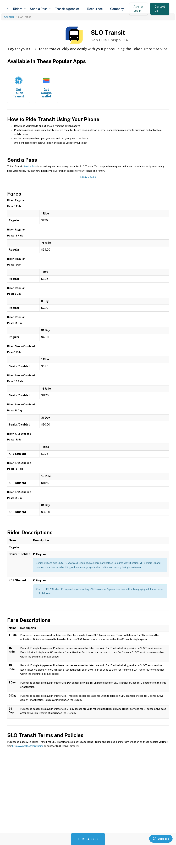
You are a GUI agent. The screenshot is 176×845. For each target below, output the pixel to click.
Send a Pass (30, 166)
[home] (9, 8)
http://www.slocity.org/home (27, 746)
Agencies (9, 16)
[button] (19, 9)
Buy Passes (88, 839)
